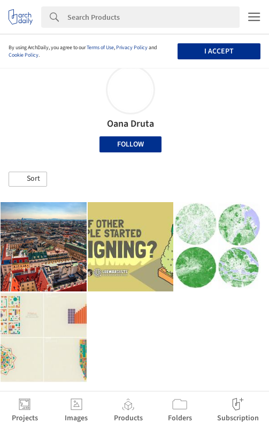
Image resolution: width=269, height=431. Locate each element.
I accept (219, 51)
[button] (28, 179)
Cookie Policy (24, 55)
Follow (130, 144)
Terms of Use (100, 47)
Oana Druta (130, 123)
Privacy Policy (132, 47)
